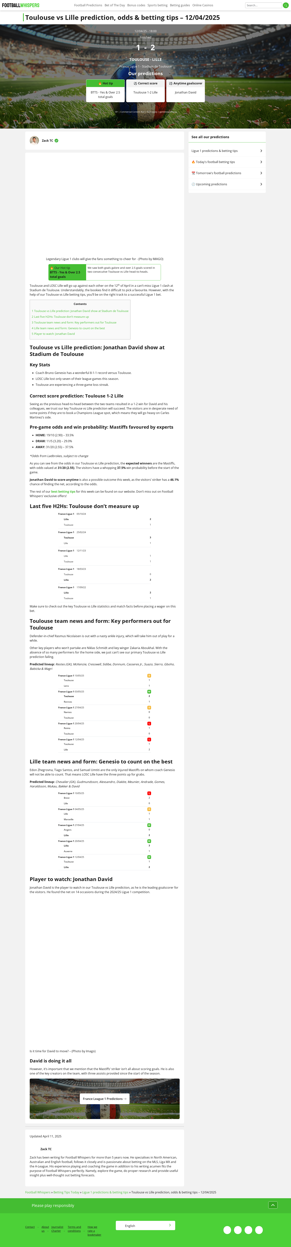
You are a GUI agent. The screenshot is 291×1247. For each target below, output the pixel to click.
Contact (30, 1227)
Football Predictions (88, 5)
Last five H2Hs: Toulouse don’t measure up (60, 316)
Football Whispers (37, 1192)
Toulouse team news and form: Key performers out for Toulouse (74, 322)
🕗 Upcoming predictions (227, 184)
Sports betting (158, 5)
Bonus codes (136, 5)
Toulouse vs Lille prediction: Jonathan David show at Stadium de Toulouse (80, 311)
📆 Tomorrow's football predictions (227, 173)
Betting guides (180, 5)
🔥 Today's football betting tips (227, 162)
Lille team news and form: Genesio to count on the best (68, 328)
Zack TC (47, 141)
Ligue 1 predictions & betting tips (227, 151)
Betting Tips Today (66, 1192)
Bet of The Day (115, 5)
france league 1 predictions (104, 1099)
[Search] (263, 5)
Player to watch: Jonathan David (53, 334)
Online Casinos (202, 5)
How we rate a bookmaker (94, 1230)
